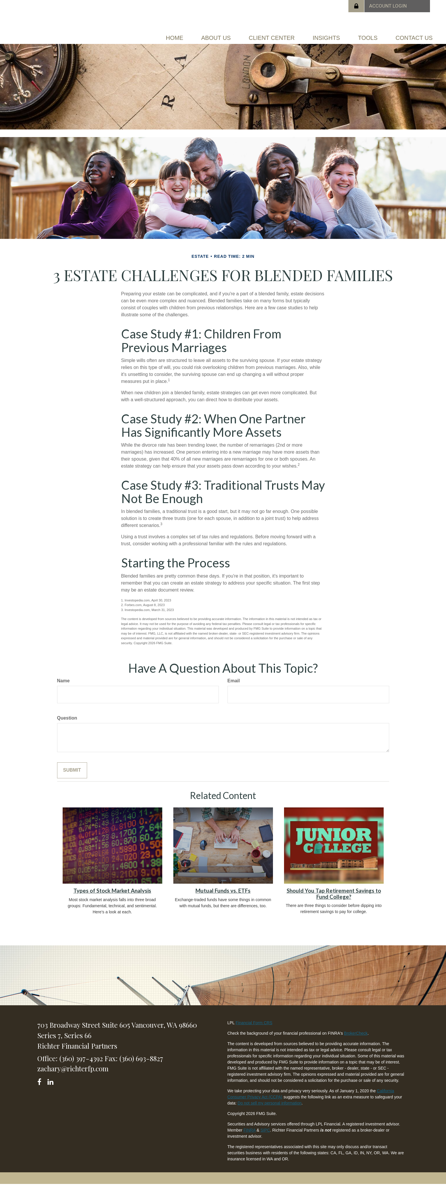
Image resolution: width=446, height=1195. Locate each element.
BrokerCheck (356, 1044)
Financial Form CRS (254, 1033)
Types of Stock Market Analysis (112, 901)
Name (63, 691)
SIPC (265, 1141)
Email (234, 691)
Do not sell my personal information (270, 1113)
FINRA (249, 1141)
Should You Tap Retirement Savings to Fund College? (334, 904)
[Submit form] (72, 781)
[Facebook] (41, 1091)
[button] (213, 36)
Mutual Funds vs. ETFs (223, 901)
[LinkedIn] (51, 1091)
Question (67, 728)
